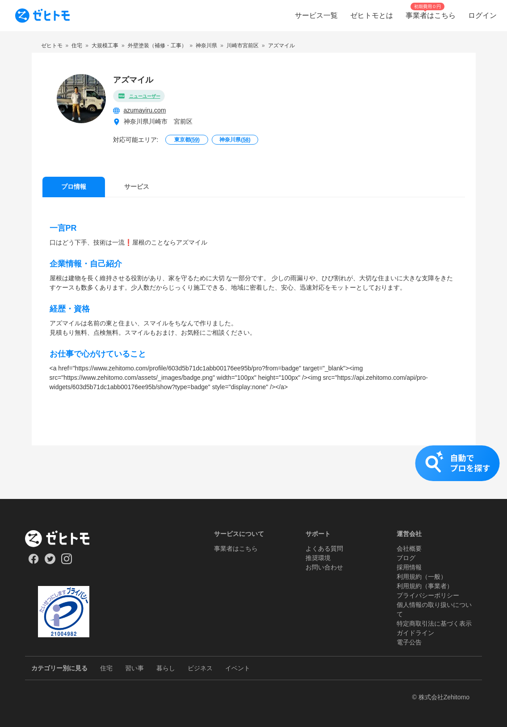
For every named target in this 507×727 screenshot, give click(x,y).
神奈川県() (234, 140)
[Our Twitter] (50, 561)
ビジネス (200, 668)
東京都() (187, 140)
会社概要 (409, 548)
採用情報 (409, 567)
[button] (253, 472)
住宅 (106, 668)
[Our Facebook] (33, 561)
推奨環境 (318, 557)
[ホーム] (63, 538)
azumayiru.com (145, 110)
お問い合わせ (324, 567)
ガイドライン (415, 632)
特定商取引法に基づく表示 (434, 623)
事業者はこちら (236, 548)
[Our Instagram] (67, 561)
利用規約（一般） (422, 576)
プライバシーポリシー (428, 595)
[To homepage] (42, 15)
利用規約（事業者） (425, 586)
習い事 (134, 668)
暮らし (165, 668)
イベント (237, 668)
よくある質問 (324, 548)
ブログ (406, 557)
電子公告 (409, 642)
